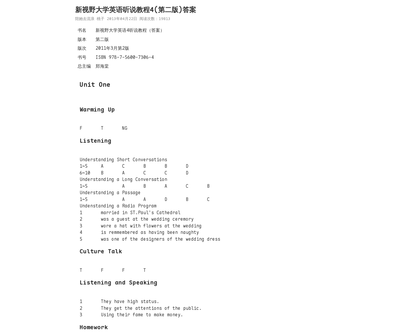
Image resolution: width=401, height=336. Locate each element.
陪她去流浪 (84, 18)
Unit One (95, 85)
